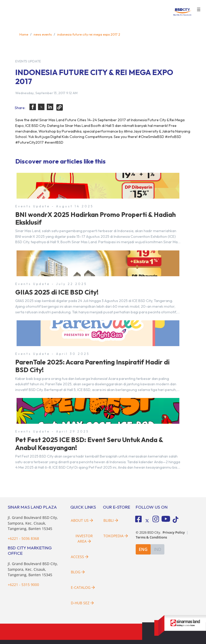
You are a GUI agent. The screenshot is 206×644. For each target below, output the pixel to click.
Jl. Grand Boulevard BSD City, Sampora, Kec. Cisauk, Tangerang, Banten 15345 (33, 523)
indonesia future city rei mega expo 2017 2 (88, 34)
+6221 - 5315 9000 (23, 584)
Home (23, 34)
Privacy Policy (174, 532)
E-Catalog (83, 587)
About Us (82, 520)
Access (79, 556)
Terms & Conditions (151, 537)
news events (43, 34)
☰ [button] (199, 9)
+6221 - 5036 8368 (23, 538)
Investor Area (84, 538)
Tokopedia (115, 535)
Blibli (110, 520)
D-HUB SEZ (82, 602)
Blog (78, 571)
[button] (32, 107)
